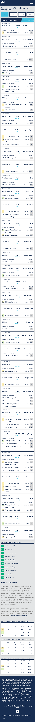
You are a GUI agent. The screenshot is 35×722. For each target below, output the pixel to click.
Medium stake (22, 15)
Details (17, 28)
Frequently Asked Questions (18, 616)
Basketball (17, 706)
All (5, 14)
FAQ (17, 707)
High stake (30, 15)
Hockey (30, 706)
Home (5, 706)
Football (10, 706)
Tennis (24, 706)
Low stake (13, 15)
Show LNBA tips (30, 20)
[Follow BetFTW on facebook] (17, 711)
